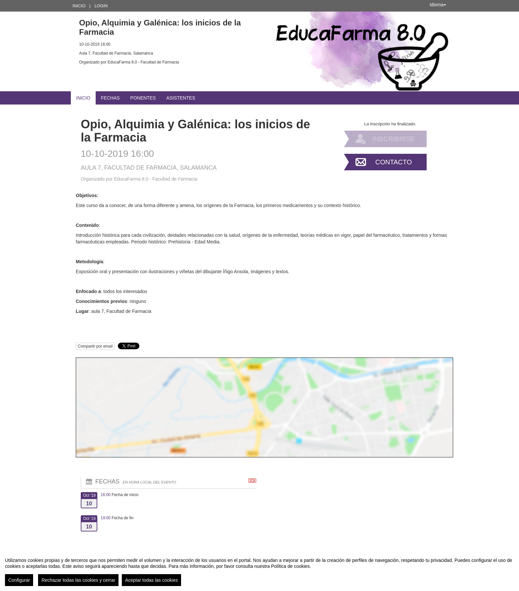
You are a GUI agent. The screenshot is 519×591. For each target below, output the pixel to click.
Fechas (110, 98)
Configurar (19, 580)
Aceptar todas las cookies (151, 580)
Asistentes (180, 98)
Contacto (393, 162)
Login (101, 5)
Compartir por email (95, 346)
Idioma (438, 4)
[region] (259, 569)
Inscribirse (393, 139)
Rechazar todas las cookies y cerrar (78, 580)
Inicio (78, 5)
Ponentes (143, 98)
